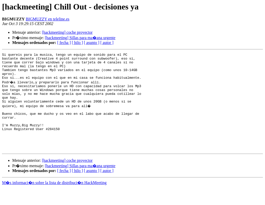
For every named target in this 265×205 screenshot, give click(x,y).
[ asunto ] (91, 42)
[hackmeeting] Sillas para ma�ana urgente (80, 38)
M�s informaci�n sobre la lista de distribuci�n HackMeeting (54, 200)
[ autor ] (107, 42)
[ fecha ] (64, 42)
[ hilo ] (77, 42)
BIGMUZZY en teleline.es (47, 19)
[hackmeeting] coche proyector (67, 32)
